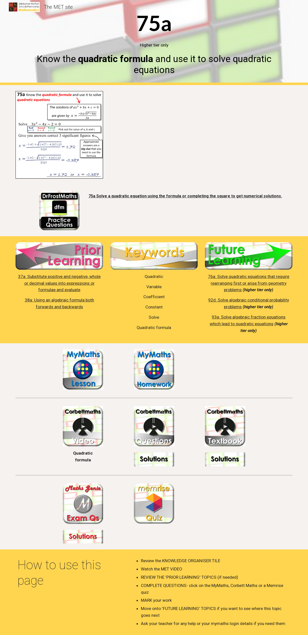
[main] (154, 43)
